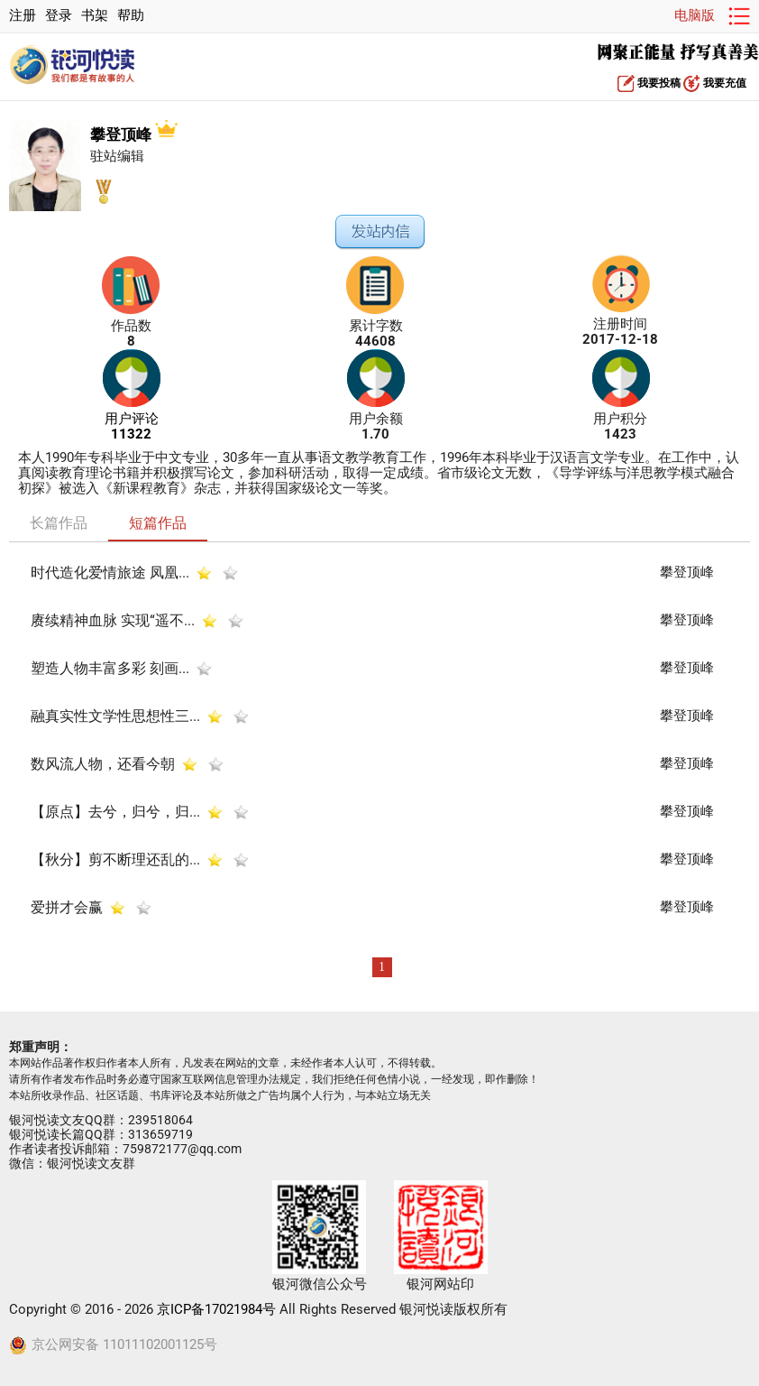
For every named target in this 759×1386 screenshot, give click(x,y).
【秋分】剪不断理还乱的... (115, 859)
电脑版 (694, 15)
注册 (22, 15)
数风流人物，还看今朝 (103, 763)
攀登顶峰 (134, 134)
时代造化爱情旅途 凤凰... (110, 572)
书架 (94, 15)
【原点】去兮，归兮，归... (115, 811)
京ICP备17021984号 (216, 1309)
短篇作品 (158, 522)
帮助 (130, 15)
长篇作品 (58, 522)
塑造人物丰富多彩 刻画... (110, 668)
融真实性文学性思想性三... (115, 716)
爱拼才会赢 (67, 907)
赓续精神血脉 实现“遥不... (113, 620)
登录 (58, 15)
